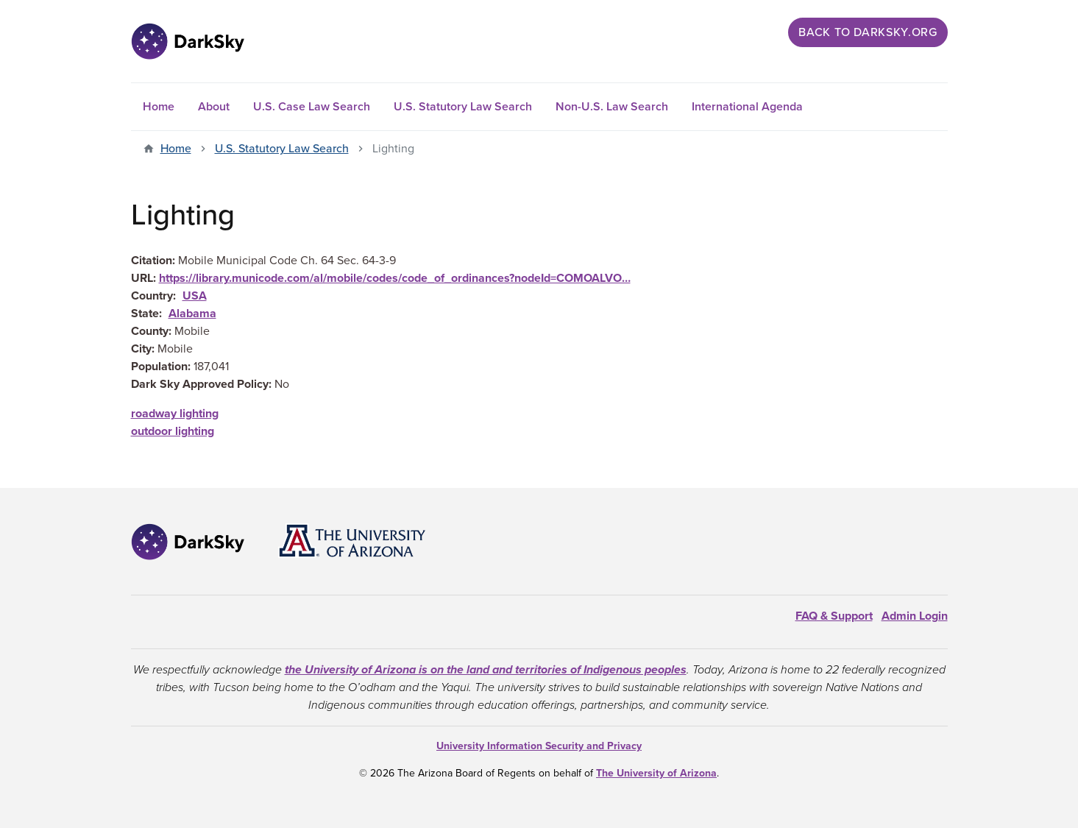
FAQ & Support (834, 616)
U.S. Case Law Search (311, 106)
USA (194, 296)
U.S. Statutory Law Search (463, 106)
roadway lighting (175, 413)
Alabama (192, 313)
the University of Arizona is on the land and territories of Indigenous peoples (486, 669)
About (214, 106)
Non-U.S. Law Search (612, 106)
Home (158, 106)
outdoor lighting (172, 431)
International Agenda (747, 106)
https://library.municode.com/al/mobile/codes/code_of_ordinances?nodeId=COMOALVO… (395, 278)
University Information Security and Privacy (539, 746)
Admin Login (915, 616)
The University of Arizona (656, 773)
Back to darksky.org (867, 32)
